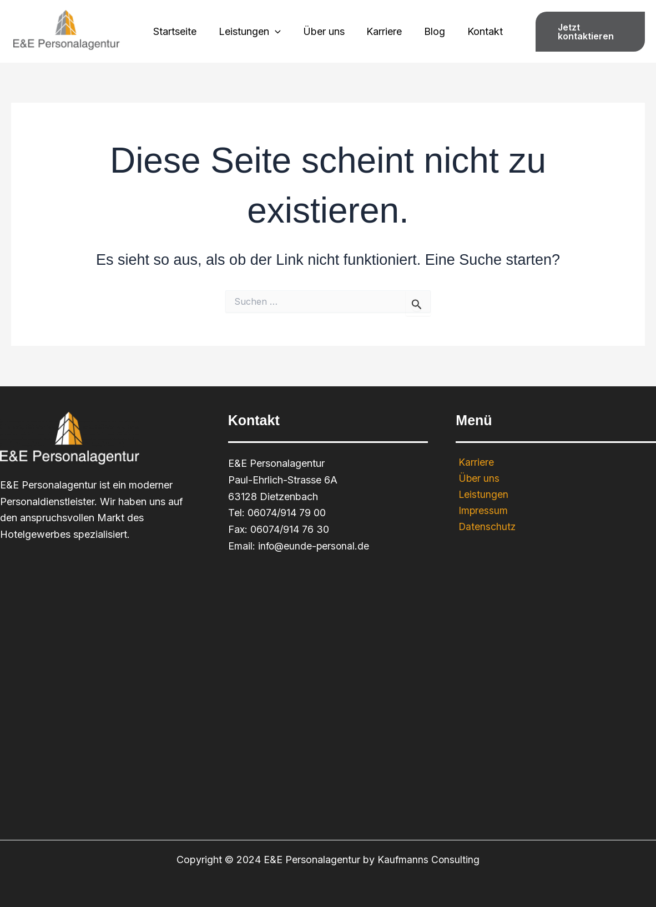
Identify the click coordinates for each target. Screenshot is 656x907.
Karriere (383, 31)
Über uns (324, 31)
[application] (278, 31)
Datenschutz (485, 527)
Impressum (481, 511)
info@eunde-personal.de (315, 546)
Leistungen (253, 31)
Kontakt (479, 31)
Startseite (180, 31)
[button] (587, 32)
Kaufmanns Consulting (428, 859)
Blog (431, 31)
